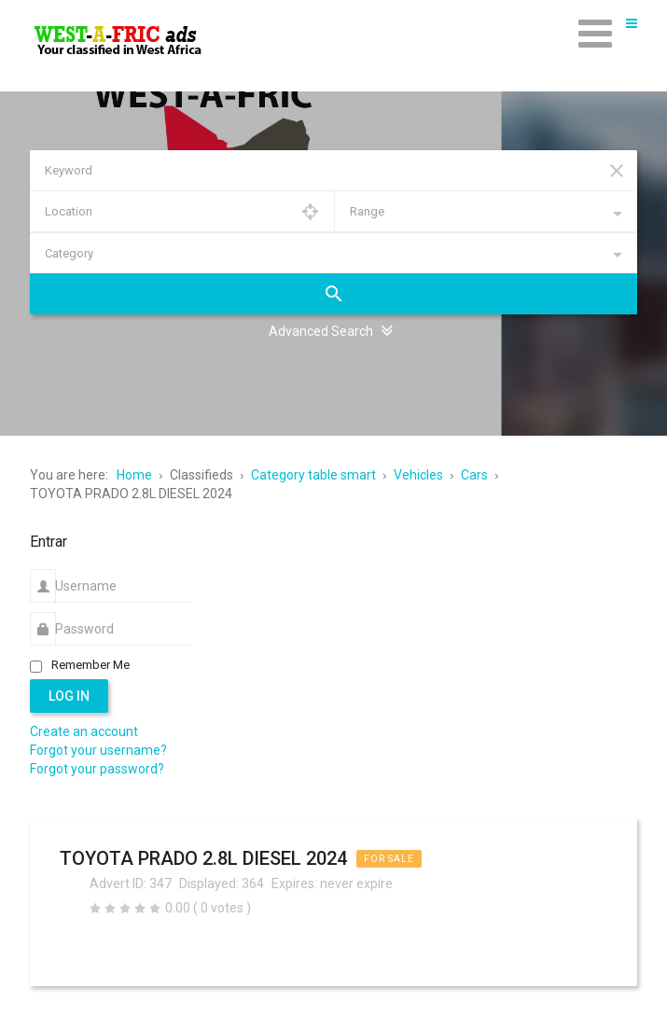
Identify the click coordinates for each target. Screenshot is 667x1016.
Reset (616, 170)
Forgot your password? (97, 768)
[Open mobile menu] (595, 32)
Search (333, 293)
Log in (69, 696)
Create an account (84, 731)
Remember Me (90, 665)
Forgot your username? (98, 750)
